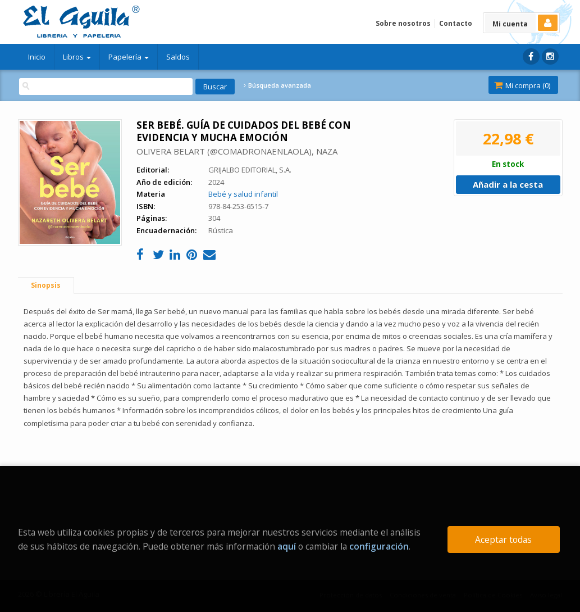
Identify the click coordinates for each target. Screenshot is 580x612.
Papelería (128, 57)
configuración (379, 546)
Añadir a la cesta (508, 184)
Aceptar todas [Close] (503, 539)
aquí (286, 546)
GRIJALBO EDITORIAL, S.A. (249, 170)
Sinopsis (46, 285)
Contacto (455, 23)
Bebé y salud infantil (243, 194)
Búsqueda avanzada (277, 85)
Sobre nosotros (403, 23)
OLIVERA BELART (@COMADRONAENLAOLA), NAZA (236, 151)
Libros (77, 57)
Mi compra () (522, 85)
